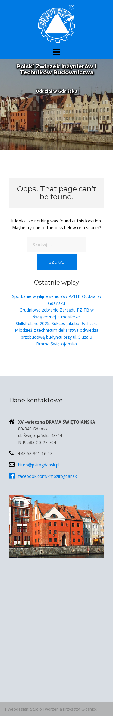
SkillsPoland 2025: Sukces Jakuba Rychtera (57, 323)
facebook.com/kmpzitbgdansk (47, 476)
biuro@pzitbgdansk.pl (38, 465)
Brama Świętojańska (56, 344)
